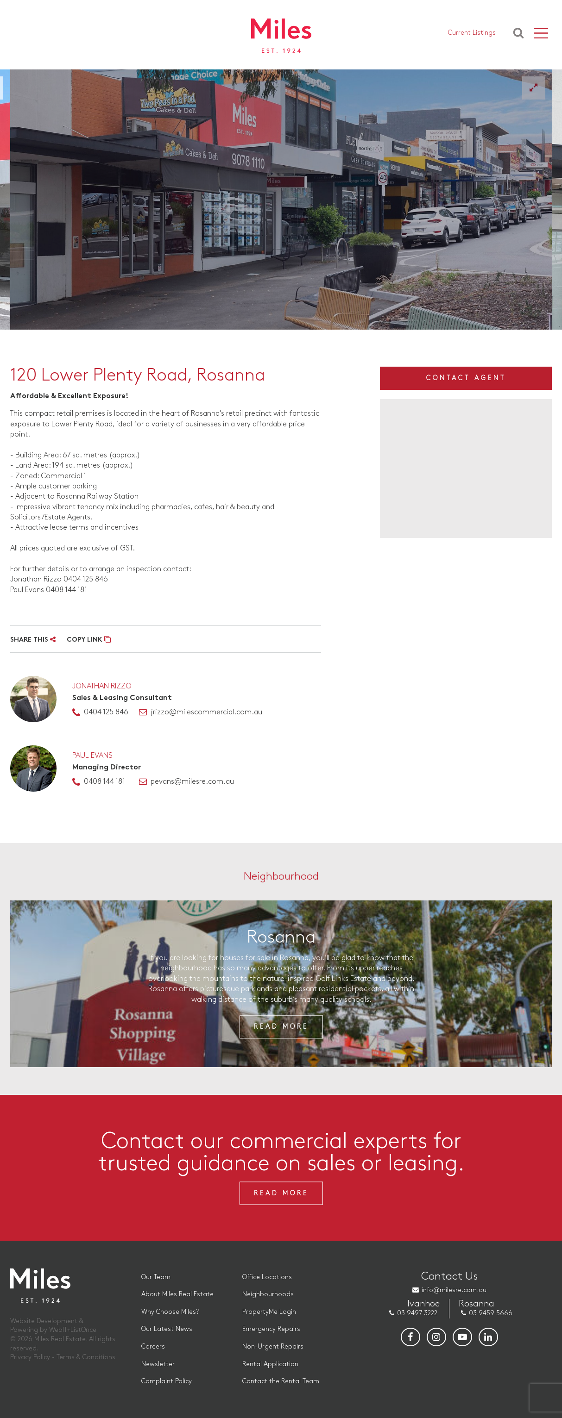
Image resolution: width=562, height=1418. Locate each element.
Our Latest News (166, 1329)
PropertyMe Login (269, 1312)
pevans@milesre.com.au (192, 781)
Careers (153, 1346)
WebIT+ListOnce (72, 1330)
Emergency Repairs (271, 1329)
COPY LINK (89, 640)
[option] (281, 199)
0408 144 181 (104, 781)
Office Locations (267, 1277)
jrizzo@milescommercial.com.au (206, 712)
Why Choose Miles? (170, 1312)
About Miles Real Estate (177, 1294)
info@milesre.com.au (454, 1290)
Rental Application (270, 1364)
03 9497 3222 (417, 1313)
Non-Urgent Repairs (272, 1346)
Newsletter (158, 1364)
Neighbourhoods (268, 1294)
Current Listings (472, 33)
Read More (281, 1027)
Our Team (155, 1277)
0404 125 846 (106, 712)
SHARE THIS (33, 640)
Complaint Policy (166, 1381)
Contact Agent (466, 378)
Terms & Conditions (86, 1357)
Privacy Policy (30, 1357)
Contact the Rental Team (280, 1381)
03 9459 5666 (490, 1313)
